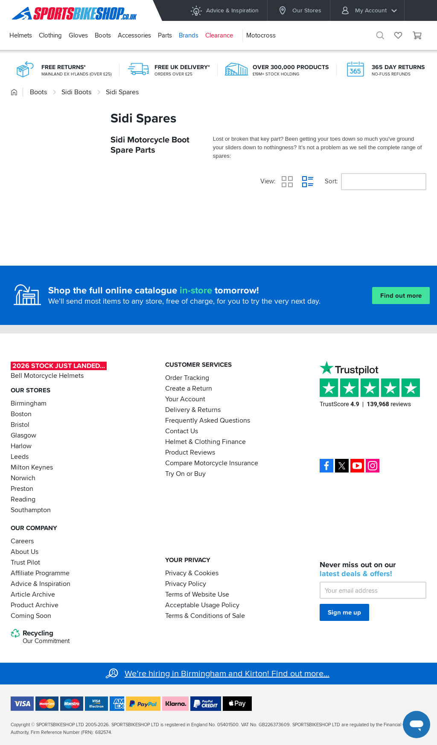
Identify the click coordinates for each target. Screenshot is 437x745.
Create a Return (188, 388)
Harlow (21, 446)
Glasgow (23, 435)
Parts (165, 35)
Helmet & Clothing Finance (205, 442)
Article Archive (33, 594)
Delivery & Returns (193, 410)
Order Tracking (187, 378)
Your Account (185, 399)
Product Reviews (190, 452)
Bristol (20, 424)
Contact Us (181, 431)
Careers (22, 540)
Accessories (134, 35)
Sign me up (344, 612)
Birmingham (29, 403)
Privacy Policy (185, 583)
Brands (188, 35)
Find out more (401, 295)
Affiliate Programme (40, 572)
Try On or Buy (185, 474)
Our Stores (298, 10)
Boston (21, 414)
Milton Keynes (32, 467)
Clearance (219, 35)
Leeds (20, 456)
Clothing (50, 35)
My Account (369, 10)
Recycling (40, 637)
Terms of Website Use (197, 594)
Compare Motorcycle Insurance (211, 463)
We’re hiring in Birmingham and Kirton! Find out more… (227, 674)
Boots (103, 35)
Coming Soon (31, 615)
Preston (22, 488)
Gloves (78, 35)
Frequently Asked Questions (207, 420)
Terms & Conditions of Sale (205, 615)
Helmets (20, 35)
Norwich (23, 478)
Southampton (31, 510)
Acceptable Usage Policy (202, 604)
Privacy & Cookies (191, 572)
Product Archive (34, 604)
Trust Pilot (25, 562)
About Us (24, 551)
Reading (23, 499)
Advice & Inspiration (224, 10)
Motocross (261, 35)
